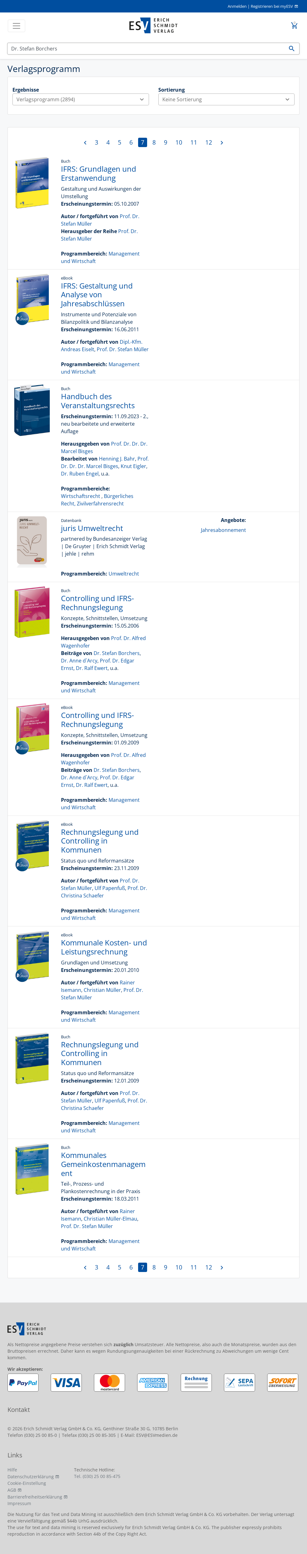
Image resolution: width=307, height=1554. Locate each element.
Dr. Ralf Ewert (92, 668)
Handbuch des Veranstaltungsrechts (98, 400)
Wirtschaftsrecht (80, 496)
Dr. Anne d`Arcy (79, 660)
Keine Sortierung (228, 99)
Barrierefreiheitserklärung (34, 1497)
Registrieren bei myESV (272, 6)
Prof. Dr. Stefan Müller (123, 349)
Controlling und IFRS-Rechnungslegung (97, 602)
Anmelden (237, 6)
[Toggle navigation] (16, 26)
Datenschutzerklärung (30, 1477)
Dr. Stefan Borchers (117, 653)
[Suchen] (146, 49)
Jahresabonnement (223, 530)
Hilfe (12, 1470)
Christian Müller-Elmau (110, 1218)
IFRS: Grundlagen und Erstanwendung (98, 173)
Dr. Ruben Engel (80, 473)
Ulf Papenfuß (110, 888)
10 (178, 142)
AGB (11, 1490)
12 (208, 142)
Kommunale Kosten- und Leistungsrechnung (104, 947)
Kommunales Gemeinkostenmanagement (103, 1164)
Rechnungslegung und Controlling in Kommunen (100, 841)
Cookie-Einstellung (26, 1483)
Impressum (19, 1503)
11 (193, 142)
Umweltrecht (124, 573)
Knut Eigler (133, 466)
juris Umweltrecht (92, 528)
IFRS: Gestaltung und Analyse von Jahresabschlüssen (97, 294)
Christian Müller (102, 990)
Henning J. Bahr (117, 458)
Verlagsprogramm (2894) (82, 99)
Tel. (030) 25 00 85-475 (97, 1476)
